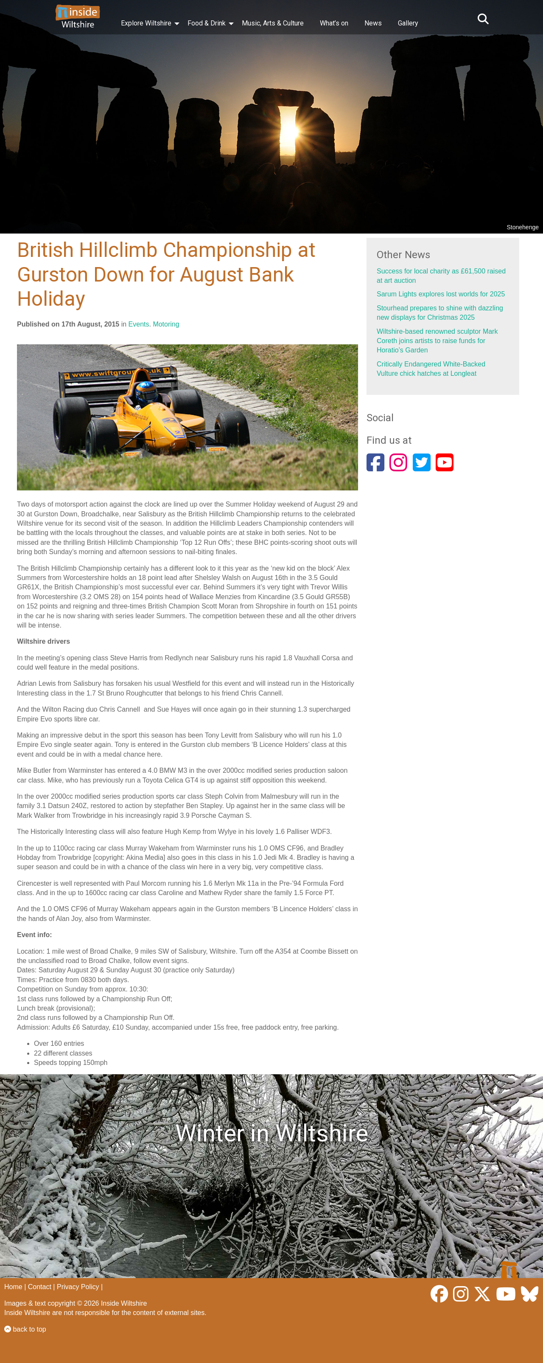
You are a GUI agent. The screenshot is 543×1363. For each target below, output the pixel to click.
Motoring (166, 324)
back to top (25, 1329)
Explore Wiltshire (146, 23)
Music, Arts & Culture (273, 23)
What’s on (334, 23)
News (373, 23)
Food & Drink (207, 23)
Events (139, 324)
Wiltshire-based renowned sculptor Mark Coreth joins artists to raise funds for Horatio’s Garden (437, 341)
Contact (39, 1286)
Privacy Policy (78, 1286)
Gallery (408, 23)
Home (13, 1286)
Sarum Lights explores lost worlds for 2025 (441, 294)
